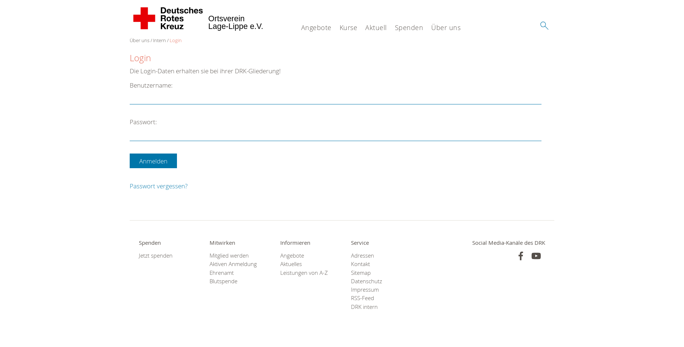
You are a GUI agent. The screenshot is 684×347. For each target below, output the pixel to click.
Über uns (446, 27)
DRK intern (364, 306)
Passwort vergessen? (159, 186)
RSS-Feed (362, 298)
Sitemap (361, 272)
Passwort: (143, 122)
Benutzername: (151, 85)
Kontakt (360, 264)
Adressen (362, 255)
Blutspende (223, 281)
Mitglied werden (229, 255)
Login (176, 40)
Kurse (349, 27)
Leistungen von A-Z (304, 272)
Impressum (365, 289)
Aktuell (376, 27)
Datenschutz (366, 281)
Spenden (409, 27)
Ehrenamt (222, 272)
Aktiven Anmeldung (233, 264)
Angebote (316, 27)
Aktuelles (291, 264)
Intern (159, 40)
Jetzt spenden (156, 255)
